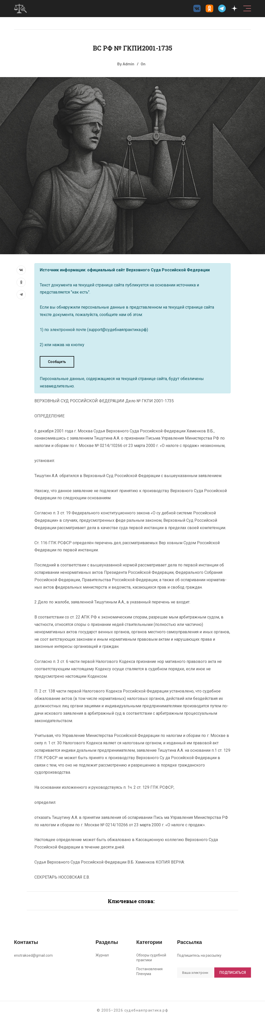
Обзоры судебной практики (151, 957)
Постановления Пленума (149, 971)
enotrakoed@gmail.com (33, 955)
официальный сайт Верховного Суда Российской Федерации (148, 270)
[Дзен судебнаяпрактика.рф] (234, 8)
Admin (128, 63)
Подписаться (232, 972)
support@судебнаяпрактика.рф (117, 329)
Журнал (102, 955)
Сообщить (57, 362)
